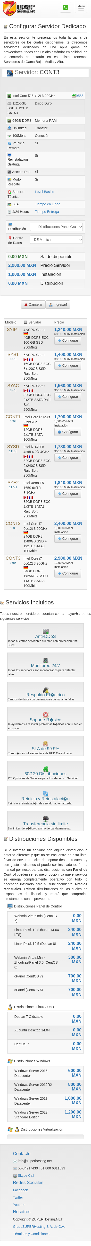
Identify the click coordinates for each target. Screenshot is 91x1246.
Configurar (68, 341)
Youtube (19, 1205)
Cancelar (33, 305)
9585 (79, 96)
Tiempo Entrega (47, 212)
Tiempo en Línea (47, 204)
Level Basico (44, 192)
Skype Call (26, 1175)
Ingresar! (58, 305)
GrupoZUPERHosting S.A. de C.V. (39, 1227)
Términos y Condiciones (31, 1234)
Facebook (20, 1190)
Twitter (18, 1197)
